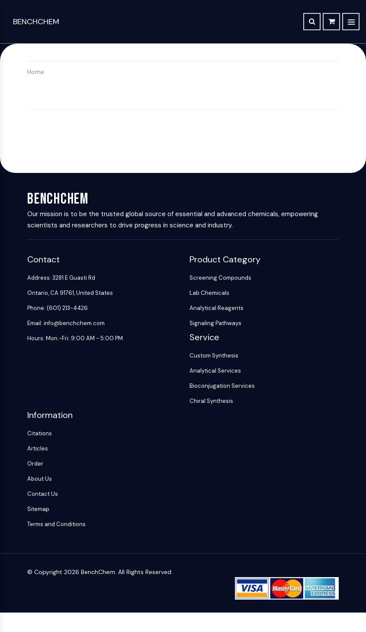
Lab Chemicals (209, 293)
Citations (39, 433)
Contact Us (42, 494)
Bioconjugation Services (222, 385)
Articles (37, 448)
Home (35, 72)
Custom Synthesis (213, 355)
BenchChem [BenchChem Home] (36, 21)
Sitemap (38, 509)
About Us (39, 478)
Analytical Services (215, 370)
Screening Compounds (220, 277)
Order (35, 463)
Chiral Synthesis (211, 401)
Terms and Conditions (56, 524)
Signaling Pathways (215, 323)
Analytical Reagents (216, 308)
